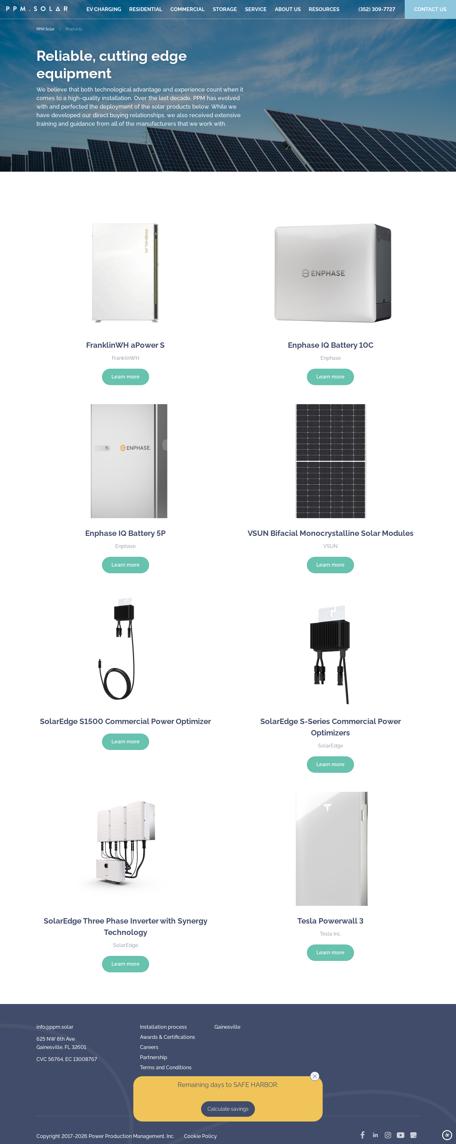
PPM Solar (45, 29)
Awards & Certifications (167, 1037)
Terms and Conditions (166, 1068)
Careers (149, 1047)
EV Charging (103, 9)
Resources (324, 9)
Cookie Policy (200, 1136)
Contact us (430, 9)
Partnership (153, 1057)
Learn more (125, 377)
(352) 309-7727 (376, 9)
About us (288, 9)
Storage (225, 9)
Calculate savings (228, 1109)
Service (256, 9)
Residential (145, 9)
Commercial (187, 9)
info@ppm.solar (54, 1027)
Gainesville (227, 1027)
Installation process (163, 1027)
